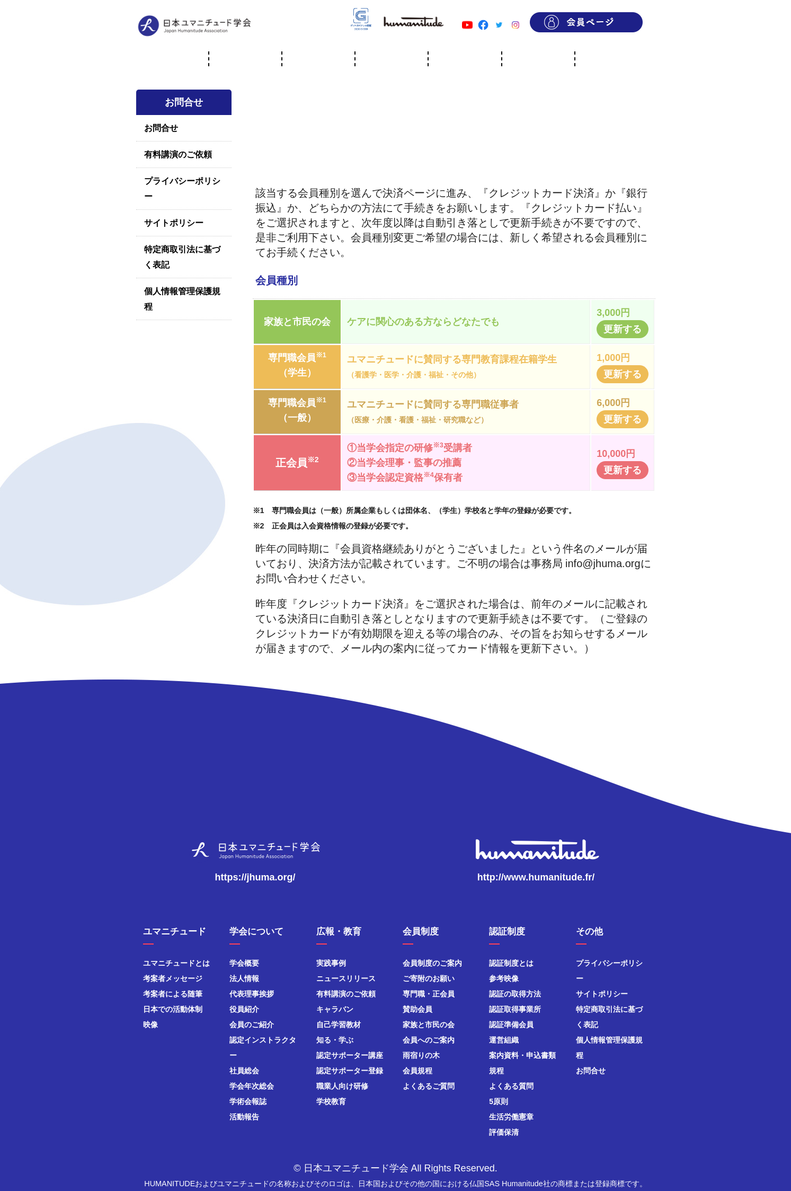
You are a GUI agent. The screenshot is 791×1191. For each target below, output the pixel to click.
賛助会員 (417, 1009)
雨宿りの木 (421, 1055)
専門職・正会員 (429, 994)
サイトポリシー (173, 222)
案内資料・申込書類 (522, 1055)
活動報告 (244, 1117)
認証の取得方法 (515, 994)
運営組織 (504, 1040)
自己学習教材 (338, 1024)
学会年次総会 (251, 1086)
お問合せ (161, 128)
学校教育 (331, 1101)
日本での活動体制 (172, 1009)
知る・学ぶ (334, 1040)
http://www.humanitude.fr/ (535, 877)
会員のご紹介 (251, 1024)
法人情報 (244, 978)
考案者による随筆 (172, 994)
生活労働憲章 (511, 1117)
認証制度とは (511, 963)
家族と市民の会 (429, 1024)
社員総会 (244, 1070)
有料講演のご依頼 (178, 154)
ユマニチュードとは (176, 963)
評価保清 (504, 1132)
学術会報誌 (247, 1101)
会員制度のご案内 (432, 963)
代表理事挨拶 (251, 994)
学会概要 (244, 963)
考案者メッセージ (172, 978)
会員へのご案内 (429, 1040)
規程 (496, 1070)
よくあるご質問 (429, 1086)
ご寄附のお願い (429, 978)
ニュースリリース (346, 978)
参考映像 (504, 978)
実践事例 (331, 963)
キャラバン (334, 1009)
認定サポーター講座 (349, 1055)
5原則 (498, 1101)
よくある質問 (511, 1086)
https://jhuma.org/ (255, 877)
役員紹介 (244, 1009)
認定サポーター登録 (349, 1070)
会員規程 (417, 1070)
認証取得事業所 (515, 1009)
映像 (150, 1024)
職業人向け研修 (342, 1086)
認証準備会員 (511, 1024)
